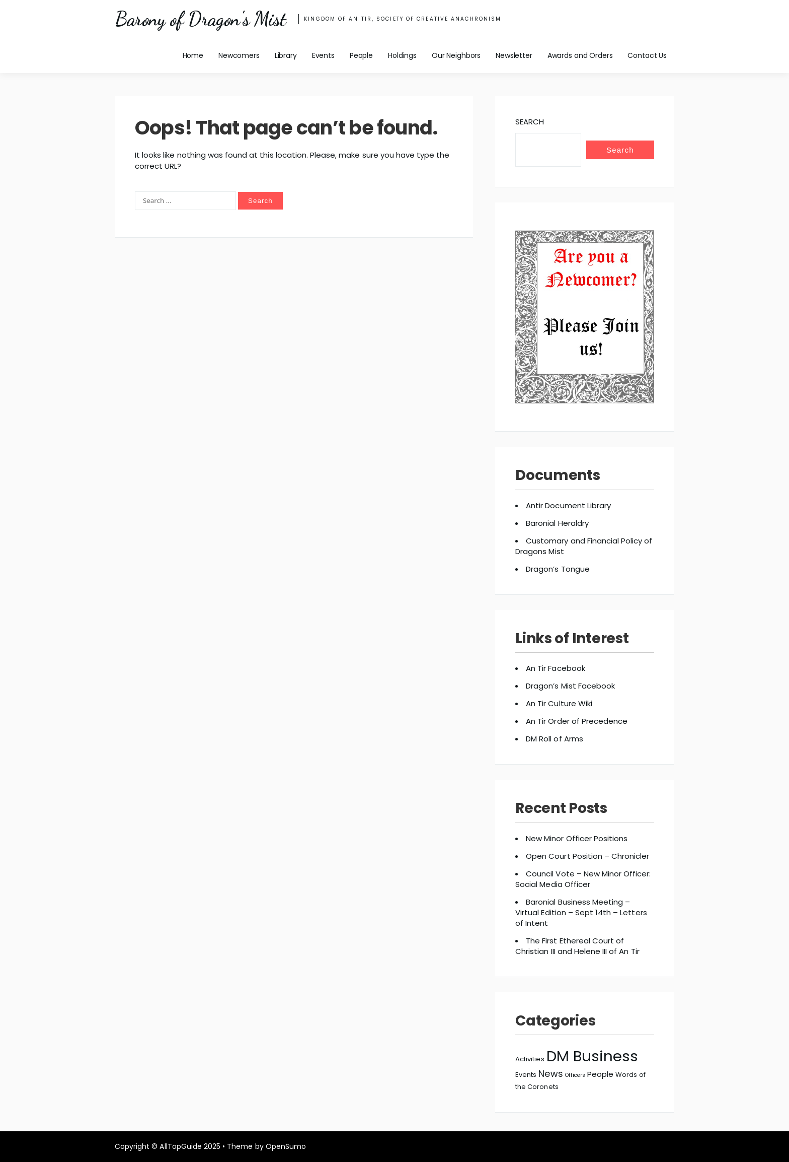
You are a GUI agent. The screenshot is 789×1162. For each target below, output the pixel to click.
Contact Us (647, 55)
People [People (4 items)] (600, 1074)
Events (323, 55)
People (361, 55)
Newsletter (514, 55)
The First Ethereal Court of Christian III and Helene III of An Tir (577, 945)
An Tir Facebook (555, 668)
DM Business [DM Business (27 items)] (592, 1056)
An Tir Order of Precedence (576, 721)
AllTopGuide (180, 1146)
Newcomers (239, 55)
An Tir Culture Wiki (559, 703)
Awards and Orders (580, 55)
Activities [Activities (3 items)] (529, 1059)
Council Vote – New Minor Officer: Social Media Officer (583, 879)
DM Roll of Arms (554, 738)
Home (193, 55)
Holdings (402, 55)
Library (286, 55)
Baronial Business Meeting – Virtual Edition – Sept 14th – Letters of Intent (581, 912)
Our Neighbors (456, 55)
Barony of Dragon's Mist (200, 19)
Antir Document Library (568, 505)
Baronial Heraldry (557, 523)
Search (529, 121)
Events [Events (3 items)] (525, 1074)
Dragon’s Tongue (558, 569)
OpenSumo (286, 1146)
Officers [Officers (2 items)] (575, 1075)
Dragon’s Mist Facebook (570, 685)
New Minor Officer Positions (576, 838)
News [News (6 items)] (550, 1073)
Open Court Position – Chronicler (587, 856)
